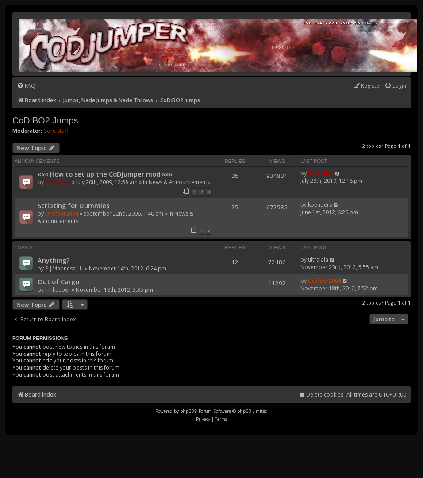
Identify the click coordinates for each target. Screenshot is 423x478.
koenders (320, 204)
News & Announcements (179, 182)
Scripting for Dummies (73, 205)
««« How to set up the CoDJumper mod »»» (105, 174)
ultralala (318, 259)
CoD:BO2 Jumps (45, 120)
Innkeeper (57, 289)
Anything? (53, 260)
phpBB (187, 411)
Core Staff (55, 131)
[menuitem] (26, 86)
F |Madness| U (64, 268)
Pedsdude (58, 182)
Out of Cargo (58, 281)
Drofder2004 (61, 213)
